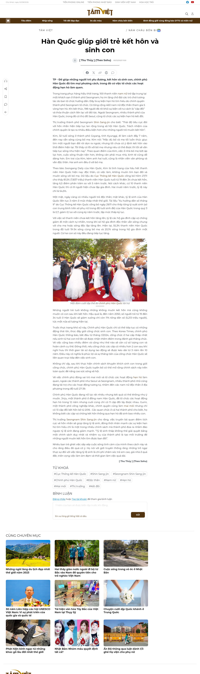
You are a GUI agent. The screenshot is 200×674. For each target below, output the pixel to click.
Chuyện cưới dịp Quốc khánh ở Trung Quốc (124, 610)
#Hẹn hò (125, 480)
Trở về (5, 112)
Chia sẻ (5, 89)
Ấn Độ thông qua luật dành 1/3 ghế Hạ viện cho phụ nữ (123, 650)
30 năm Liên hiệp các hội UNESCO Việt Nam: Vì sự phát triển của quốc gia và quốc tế (28, 612)
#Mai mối (60, 486)
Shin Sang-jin (102, 122)
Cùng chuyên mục (23, 536)
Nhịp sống (47, 20)
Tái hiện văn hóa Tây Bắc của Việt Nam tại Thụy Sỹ (76, 610)
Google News (159, 30)
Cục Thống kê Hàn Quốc (109, 175)
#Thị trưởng (77, 486)
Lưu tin (5, 96)
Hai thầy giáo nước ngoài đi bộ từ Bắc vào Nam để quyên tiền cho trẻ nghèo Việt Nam (76, 572)
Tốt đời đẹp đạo (71, 20)
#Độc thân (93, 480)
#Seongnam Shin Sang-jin (129, 473)
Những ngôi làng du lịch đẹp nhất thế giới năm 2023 (28, 571)
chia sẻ (87, 72)
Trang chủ (8, 20)
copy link (100, 72)
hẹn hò (137, 377)
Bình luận (5, 104)
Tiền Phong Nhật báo (100, 2)
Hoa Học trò (146, 2)
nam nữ (122, 93)
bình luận (112, 72)
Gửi (138, 515)
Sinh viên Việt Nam (125, 2)
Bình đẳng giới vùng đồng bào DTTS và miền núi (167, 20)
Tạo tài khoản (79, 499)
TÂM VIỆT (46, 30)
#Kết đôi (94, 486)
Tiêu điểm (26, 20)
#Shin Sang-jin (99, 473)
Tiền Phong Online (73, 2)
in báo (106, 72)
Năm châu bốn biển (122, 20)
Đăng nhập (59, 499)
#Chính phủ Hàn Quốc (68, 480)
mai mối (129, 406)
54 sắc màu (96, 20)
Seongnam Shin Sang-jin (82, 419)
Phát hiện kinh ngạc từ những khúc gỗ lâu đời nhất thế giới (25, 650)
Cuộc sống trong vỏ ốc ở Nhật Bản (123, 571)
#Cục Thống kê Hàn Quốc (70, 473)
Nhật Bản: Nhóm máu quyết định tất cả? (76, 650)
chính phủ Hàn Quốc (110, 303)
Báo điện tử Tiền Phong (100, 11)
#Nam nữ (110, 480)
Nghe (5, 81)
